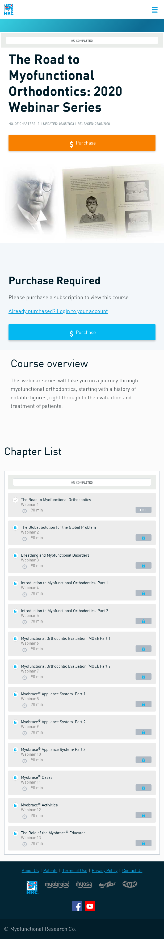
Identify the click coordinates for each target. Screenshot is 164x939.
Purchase (82, 143)
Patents (50, 870)
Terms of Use (74, 870)
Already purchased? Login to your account (58, 311)
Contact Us (132, 870)
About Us (30, 870)
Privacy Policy (104, 870)
